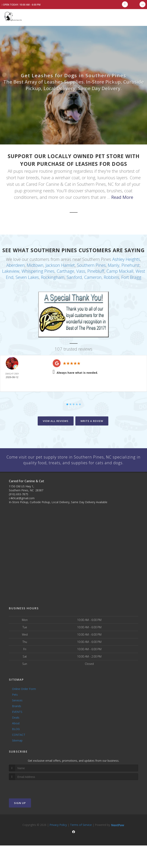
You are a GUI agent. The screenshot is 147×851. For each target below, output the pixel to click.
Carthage (65, 270)
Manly (113, 265)
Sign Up (20, 808)
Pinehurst (131, 265)
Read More (122, 197)
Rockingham (53, 276)
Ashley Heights (126, 259)
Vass (80, 270)
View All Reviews (55, 420)
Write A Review (92, 420)
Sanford (74, 276)
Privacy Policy (58, 830)
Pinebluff (95, 270)
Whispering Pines (38, 270)
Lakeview (10, 270)
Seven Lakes (27, 276)
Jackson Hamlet (60, 265)
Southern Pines (91, 265)
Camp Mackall (119, 270)
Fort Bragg (131, 276)
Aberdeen (15, 265)
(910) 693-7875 (18, 499)
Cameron (93, 276)
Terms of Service (81, 830)
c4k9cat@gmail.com (22, 503)
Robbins (111, 276)
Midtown (35, 265)
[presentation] (30, 793)
